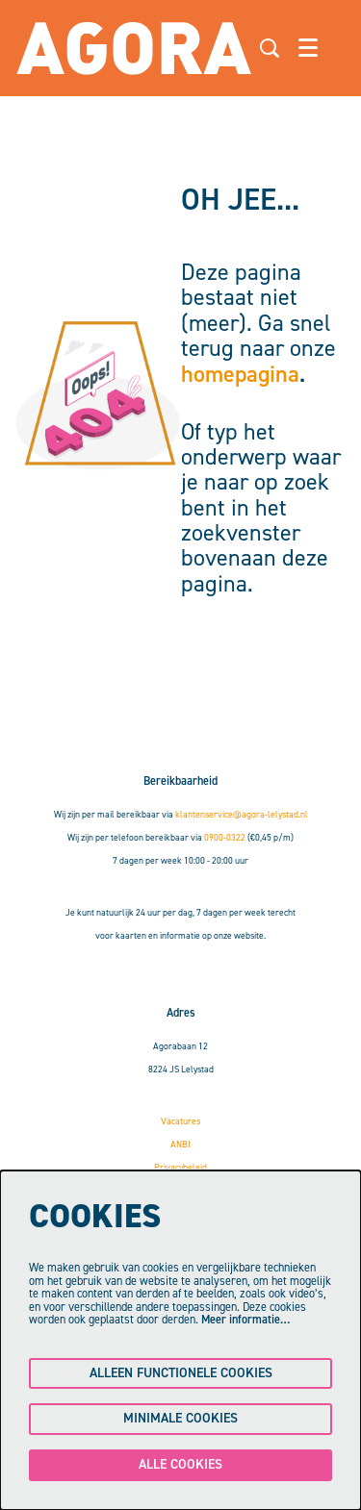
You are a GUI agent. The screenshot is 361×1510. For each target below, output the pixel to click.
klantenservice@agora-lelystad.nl (241, 814)
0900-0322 (224, 837)
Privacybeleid (180, 1167)
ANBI (180, 1144)
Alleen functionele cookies (181, 1373)
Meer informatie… (245, 1319)
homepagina (240, 374)
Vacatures (180, 1121)
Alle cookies (180, 1464)
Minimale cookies (180, 1418)
